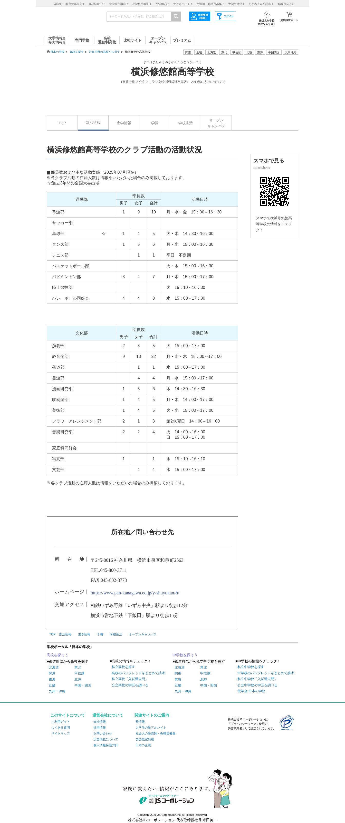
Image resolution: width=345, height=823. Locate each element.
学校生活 (185, 123)
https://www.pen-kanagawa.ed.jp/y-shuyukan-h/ (135, 592)
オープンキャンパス (216, 123)
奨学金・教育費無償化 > (69, 3)
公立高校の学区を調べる (130, 685)
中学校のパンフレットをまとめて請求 (265, 673)
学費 (154, 123)
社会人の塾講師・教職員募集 (156, 733)
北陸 (77, 679)
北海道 (211, 52)
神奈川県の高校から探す (104, 51)
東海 (52, 679)
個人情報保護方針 (105, 745)
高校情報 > (97, 3)
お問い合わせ (102, 733)
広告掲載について (105, 739)
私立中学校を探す (250, 667)
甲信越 (79, 673)
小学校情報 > (141, 3)
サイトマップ (60, 733)
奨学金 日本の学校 (251, 691)
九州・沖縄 (57, 691)
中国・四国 (82, 685)
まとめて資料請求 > (260, 3)
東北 (77, 667)
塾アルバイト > (183, 3)
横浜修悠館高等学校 (172, 72)
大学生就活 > (236, 3)
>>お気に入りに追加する (208, 82)
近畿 (52, 685)
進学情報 (124, 123)
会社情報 (99, 721)
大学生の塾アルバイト (151, 727)
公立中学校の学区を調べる (257, 685)
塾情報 (140, 721)
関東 (52, 673)
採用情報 (99, 727)
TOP (62, 123)
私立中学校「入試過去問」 (257, 679)
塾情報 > (162, 3)
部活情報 (93, 122)
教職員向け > (285, 3)
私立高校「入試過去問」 (130, 679)
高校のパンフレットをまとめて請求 (138, 673)
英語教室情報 (145, 739)
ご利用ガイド (60, 721)
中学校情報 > (118, 3)
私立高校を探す (123, 667)
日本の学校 (57, 51)
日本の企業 (143, 745)
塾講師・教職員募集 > (210, 3)
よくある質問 (60, 727)
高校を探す (77, 51)
